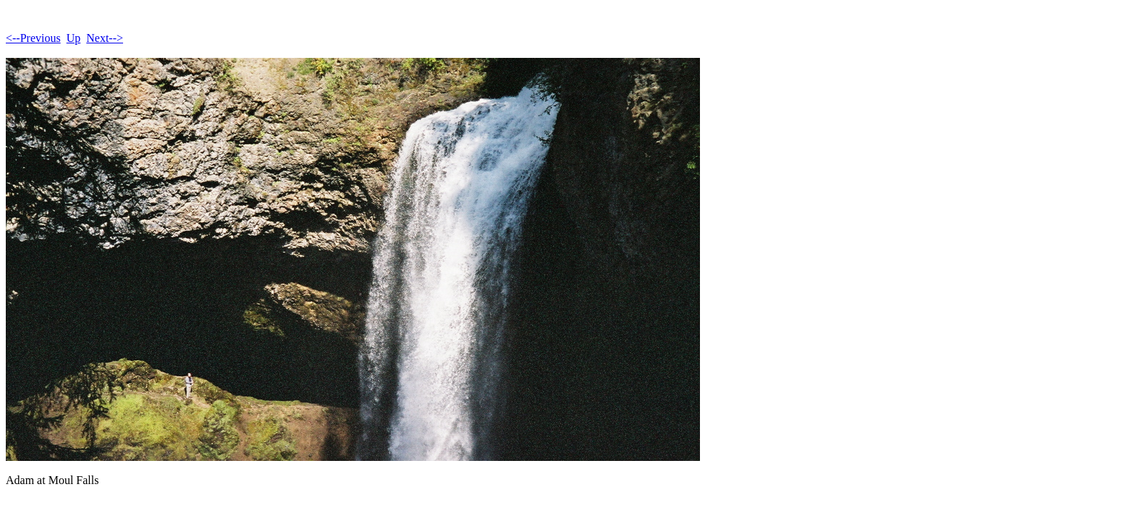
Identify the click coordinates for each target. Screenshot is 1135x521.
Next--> (104, 38)
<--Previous (33, 38)
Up (74, 38)
